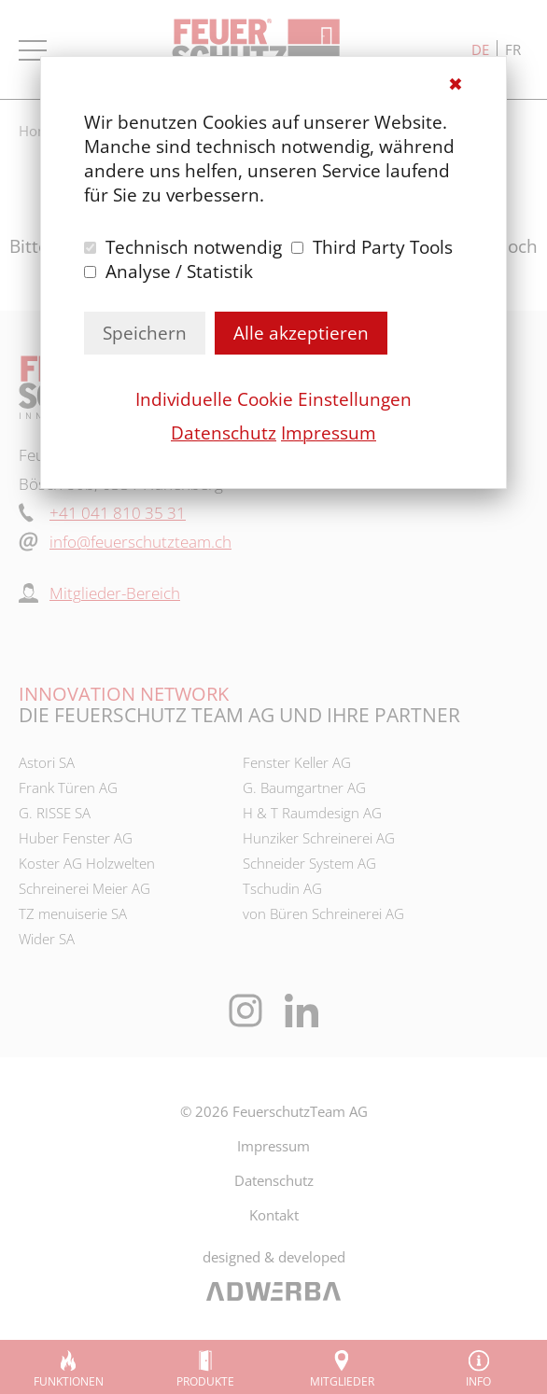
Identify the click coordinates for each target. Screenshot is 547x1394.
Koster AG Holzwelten (87, 863)
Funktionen (69, 1381)
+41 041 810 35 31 (117, 512)
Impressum (328, 433)
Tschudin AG (282, 888)
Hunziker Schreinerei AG (319, 838)
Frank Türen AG (68, 787)
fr (513, 49)
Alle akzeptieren (301, 333)
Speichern (145, 333)
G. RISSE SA (55, 812)
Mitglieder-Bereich (114, 593)
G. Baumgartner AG (304, 787)
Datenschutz (223, 433)
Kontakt (274, 1215)
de (480, 49)
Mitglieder (342, 1381)
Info (478, 1381)
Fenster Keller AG (297, 762)
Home (38, 130)
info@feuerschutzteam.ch (140, 541)
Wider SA (47, 938)
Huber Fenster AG (76, 838)
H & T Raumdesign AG (312, 812)
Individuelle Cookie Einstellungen (273, 399)
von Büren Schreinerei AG (323, 913)
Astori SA (47, 762)
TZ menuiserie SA (73, 913)
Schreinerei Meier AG (84, 888)
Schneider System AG (309, 863)
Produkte (205, 1381)
